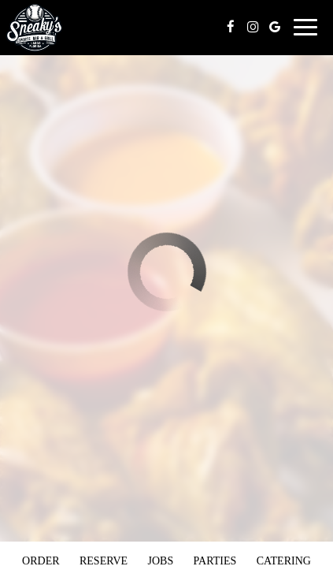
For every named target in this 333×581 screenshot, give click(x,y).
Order (40, 561)
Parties (215, 561)
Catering (284, 561)
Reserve (104, 561)
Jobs (160, 561)
